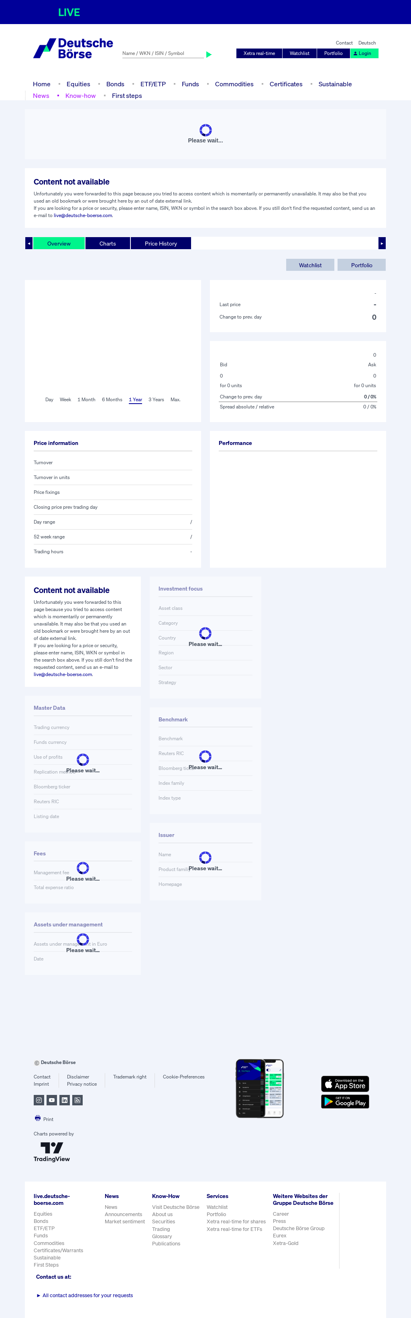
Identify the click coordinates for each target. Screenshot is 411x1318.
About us (162, 1214)
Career (281, 1213)
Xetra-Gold (286, 1243)
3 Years (156, 399)
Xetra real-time (259, 53)
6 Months (112, 399)
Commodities (234, 83)
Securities (163, 1221)
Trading (161, 1229)
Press (279, 1221)
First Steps (46, 1264)
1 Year (135, 399)
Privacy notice (82, 1084)
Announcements (123, 1214)
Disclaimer (78, 1077)
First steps (127, 95)
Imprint (41, 1084)
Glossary (162, 1236)
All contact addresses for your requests (84, 1295)
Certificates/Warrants (58, 1250)
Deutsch (367, 43)
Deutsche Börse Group (299, 1228)
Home (42, 83)
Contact (344, 43)
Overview (59, 243)
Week (65, 399)
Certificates (286, 83)
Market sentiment (125, 1221)
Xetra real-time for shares (236, 1221)
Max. (176, 399)
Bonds (115, 83)
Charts (108, 243)
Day (49, 399)
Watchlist (299, 53)
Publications (166, 1243)
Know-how (80, 95)
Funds (190, 83)
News (41, 95)
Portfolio (333, 53)
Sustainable (335, 83)
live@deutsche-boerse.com (83, 215)
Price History (161, 243)
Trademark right (129, 1077)
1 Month (86, 399)
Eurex (280, 1235)
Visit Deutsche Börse (175, 1207)
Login (362, 53)
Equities (78, 83)
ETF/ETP (153, 83)
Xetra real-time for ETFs (234, 1229)
